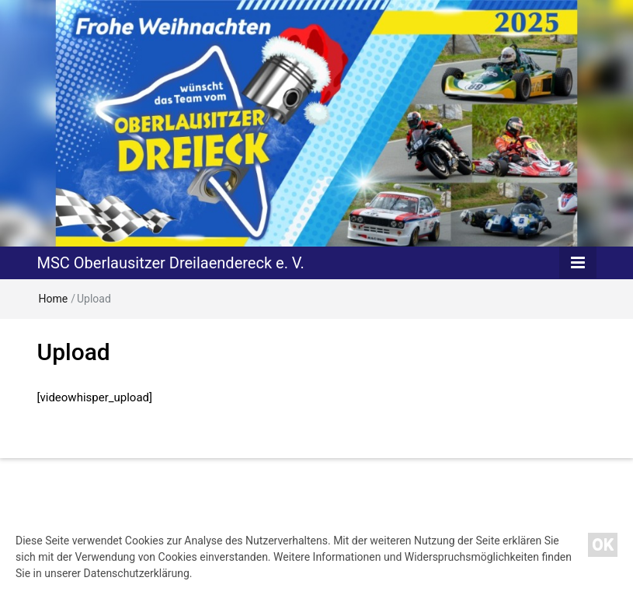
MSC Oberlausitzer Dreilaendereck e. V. (170, 263)
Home (53, 298)
